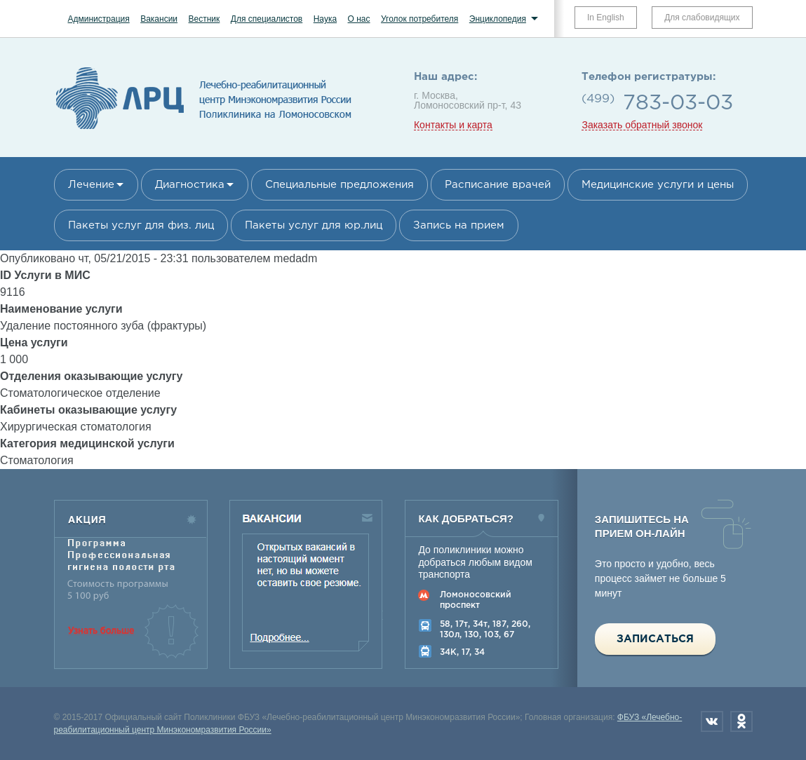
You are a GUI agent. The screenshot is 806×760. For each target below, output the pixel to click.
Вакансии (158, 19)
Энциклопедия (497, 19)
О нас (359, 19)
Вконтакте (712, 721)
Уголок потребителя (419, 19)
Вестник (204, 19)
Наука (325, 19)
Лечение (91, 184)
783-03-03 (678, 103)
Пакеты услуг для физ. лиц (141, 225)
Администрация (99, 19)
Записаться (655, 639)
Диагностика (189, 184)
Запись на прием (458, 225)
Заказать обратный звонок (642, 125)
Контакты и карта (453, 125)
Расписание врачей (498, 184)
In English (605, 17)
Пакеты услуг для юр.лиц (313, 225)
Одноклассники (741, 721)
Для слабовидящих (701, 17)
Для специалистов (267, 19)
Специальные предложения (339, 184)
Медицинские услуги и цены (658, 184)
